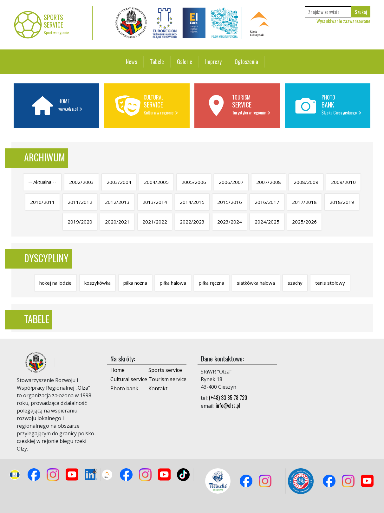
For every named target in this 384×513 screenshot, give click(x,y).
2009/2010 (343, 182)
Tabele (157, 61)
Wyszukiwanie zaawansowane (343, 20)
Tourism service (167, 379)
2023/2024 (229, 221)
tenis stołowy (330, 283)
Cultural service (128, 379)
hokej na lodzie (55, 283)
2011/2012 (80, 202)
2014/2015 (192, 202)
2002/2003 (81, 182)
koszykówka (97, 283)
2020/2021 (117, 221)
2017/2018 (304, 202)
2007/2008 (268, 182)
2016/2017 (267, 202)
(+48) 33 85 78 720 (228, 397)
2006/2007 (231, 182)
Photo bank (124, 388)
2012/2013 (117, 202)
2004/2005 (156, 182)
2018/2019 (341, 202)
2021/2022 (154, 221)
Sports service (165, 370)
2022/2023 (192, 221)
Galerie (184, 61)
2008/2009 (306, 182)
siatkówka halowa (256, 283)
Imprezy (213, 61)
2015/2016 (229, 202)
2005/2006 (193, 182)
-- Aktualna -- (42, 182)
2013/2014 (154, 202)
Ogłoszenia (246, 61)
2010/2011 (42, 202)
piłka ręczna (211, 283)
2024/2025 (267, 221)
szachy (295, 283)
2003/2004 (119, 182)
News (131, 61)
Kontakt (157, 388)
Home (117, 370)
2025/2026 (304, 221)
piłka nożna (135, 283)
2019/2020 (80, 221)
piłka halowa (173, 283)
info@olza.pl (228, 405)
